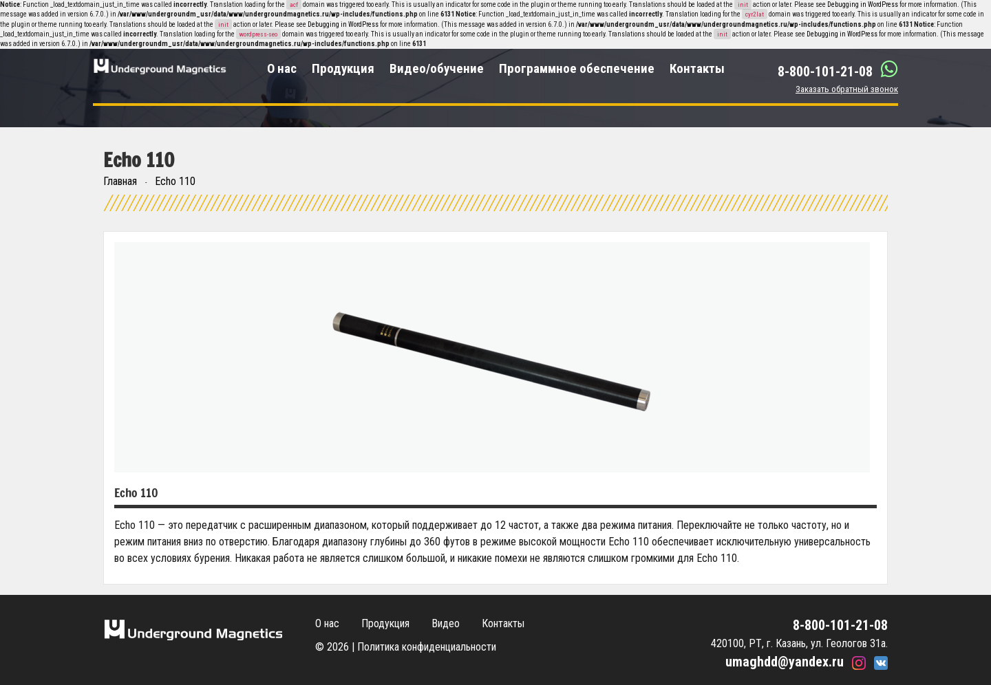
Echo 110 (175, 181)
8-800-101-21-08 (825, 71)
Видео (445, 623)
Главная (120, 181)
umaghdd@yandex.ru (784, 661)
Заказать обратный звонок (847, 89)
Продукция (343, 68)
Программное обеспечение (576, 68)
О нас (282, 68)
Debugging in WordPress (862, 4)
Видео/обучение (437, 68)
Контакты (697, 68)
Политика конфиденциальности (426, 646)
